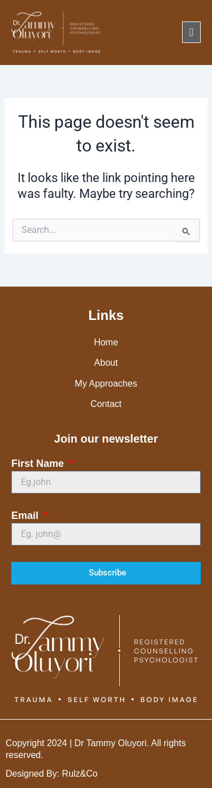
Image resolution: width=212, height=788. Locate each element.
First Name (39, 463)
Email (26, 515)
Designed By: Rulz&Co (52, 773)
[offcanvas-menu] (191, 32)
